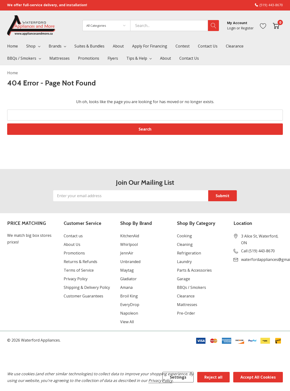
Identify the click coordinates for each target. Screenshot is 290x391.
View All (127, 321)
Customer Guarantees (83, 296)
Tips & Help (136, 58)
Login (232, 28)
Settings (178, 377)
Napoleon (129, 313)
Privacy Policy (76, 278)
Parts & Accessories (194, 270)
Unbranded (130, 261)
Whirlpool (129, 244)
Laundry (184, 261)
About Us (72, 244)
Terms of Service (79, 270)
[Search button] (213, 25)
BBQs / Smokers (21, 58)
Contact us (73, 235)
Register (247, 28)
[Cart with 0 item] (276, 25)
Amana (126, 287)
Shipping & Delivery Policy (87, 287)
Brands (55, 46)
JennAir (126, 253)
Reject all (213, 377)
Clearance (186, 296)
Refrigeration (189, 253)
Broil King (129, 296)
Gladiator (128, 278)
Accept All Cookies (258, 377)
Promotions (74, 253)
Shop (31, 46)
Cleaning (185, 244)
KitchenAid (129, 235)
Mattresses (187, 304)
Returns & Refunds (80, 261)
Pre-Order (186, 313)
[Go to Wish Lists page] (263, 25)
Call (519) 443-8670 (258, 251)
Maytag (127, 270)
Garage (183, 278)
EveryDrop (129, 304)
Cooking (184, 235)
